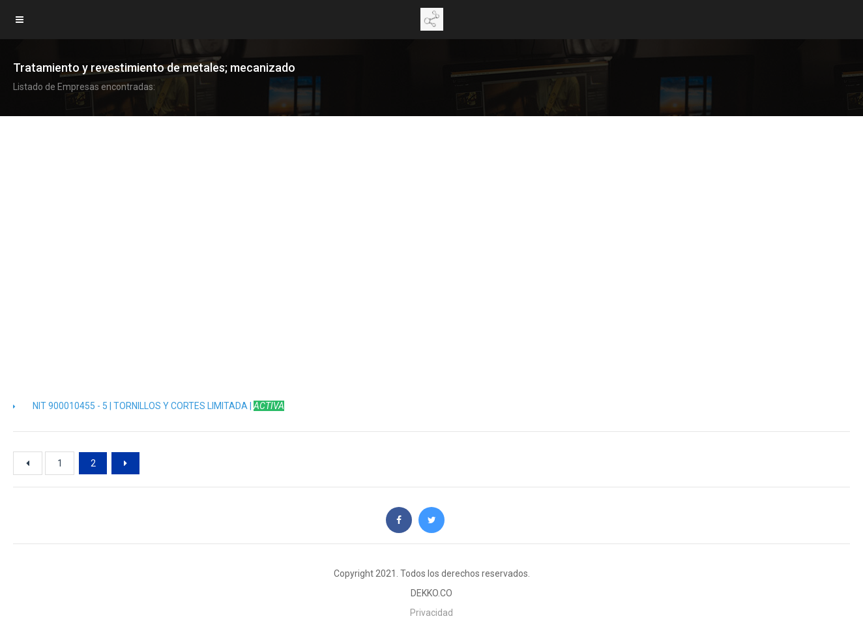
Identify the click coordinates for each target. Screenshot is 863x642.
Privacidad (431, 612)
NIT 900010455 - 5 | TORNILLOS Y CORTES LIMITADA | (148, 406)
